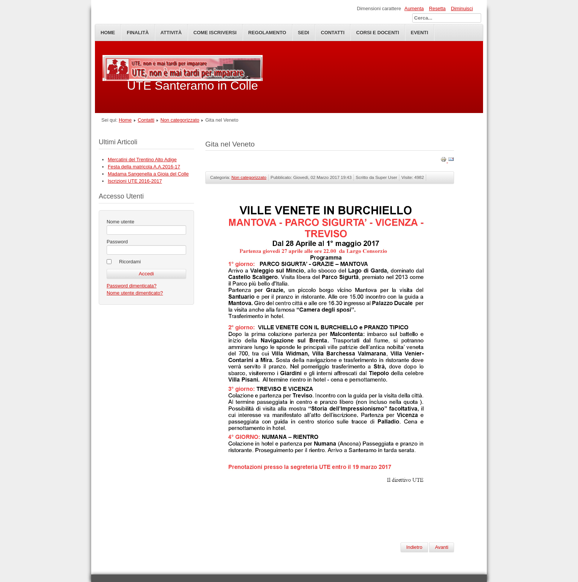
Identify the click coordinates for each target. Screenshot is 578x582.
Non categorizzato (180, 120)
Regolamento (267, 32)
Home (108, 32)
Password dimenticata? (131, 286)
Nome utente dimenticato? (135, 293)
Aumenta (414, 8)
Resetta (437, 8)
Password (117, 241)
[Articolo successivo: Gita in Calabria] (441, 547)
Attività (171, 32)
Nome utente (120, 222)
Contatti (146, 120)
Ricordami (130, 261)
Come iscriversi (214, 32)
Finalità (137, 32)
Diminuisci (462, 8)
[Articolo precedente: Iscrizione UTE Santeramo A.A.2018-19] (414, 547)
